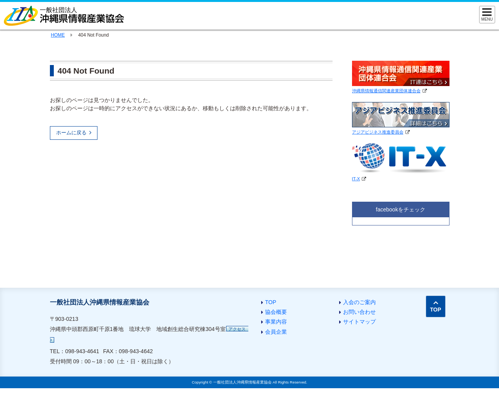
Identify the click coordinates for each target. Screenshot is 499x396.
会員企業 (276, 332)
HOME (58, 35)
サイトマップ (359, 322)
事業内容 (276, 322)
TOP (270, 302)
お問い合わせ (359, 312)
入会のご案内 (359, 302)
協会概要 (276, 312)
